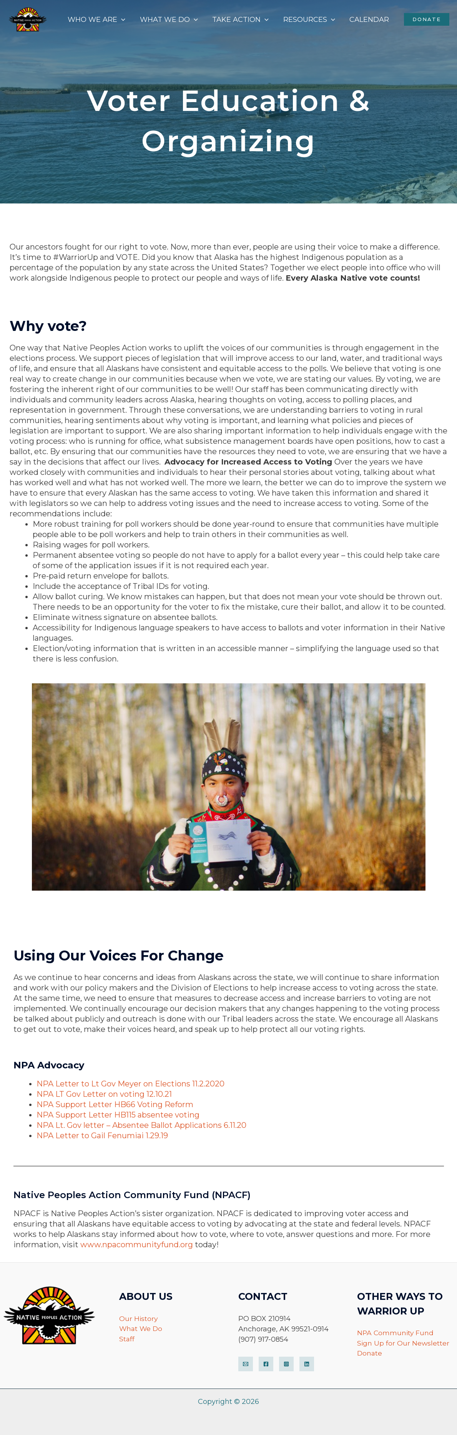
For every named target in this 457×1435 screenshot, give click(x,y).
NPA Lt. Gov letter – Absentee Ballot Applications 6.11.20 (141, 1125)
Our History (138, 1318)
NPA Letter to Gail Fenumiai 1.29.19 (102, 1135)
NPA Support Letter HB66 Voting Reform (115, 1104)
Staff (127, 1339)
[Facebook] (266, 1364)
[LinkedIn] (306, 1364)
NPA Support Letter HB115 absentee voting (119, 1114)
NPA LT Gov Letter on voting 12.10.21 (104, 1094)
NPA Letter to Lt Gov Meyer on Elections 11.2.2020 (130, 1083)
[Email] (245, 1364)
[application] (124, 19)
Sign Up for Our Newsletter (403, 1343)
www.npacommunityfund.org (136, 1244)
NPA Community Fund (396, 1333)
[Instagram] (286, 1364)
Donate (370, 1353)
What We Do (141, 1329)
